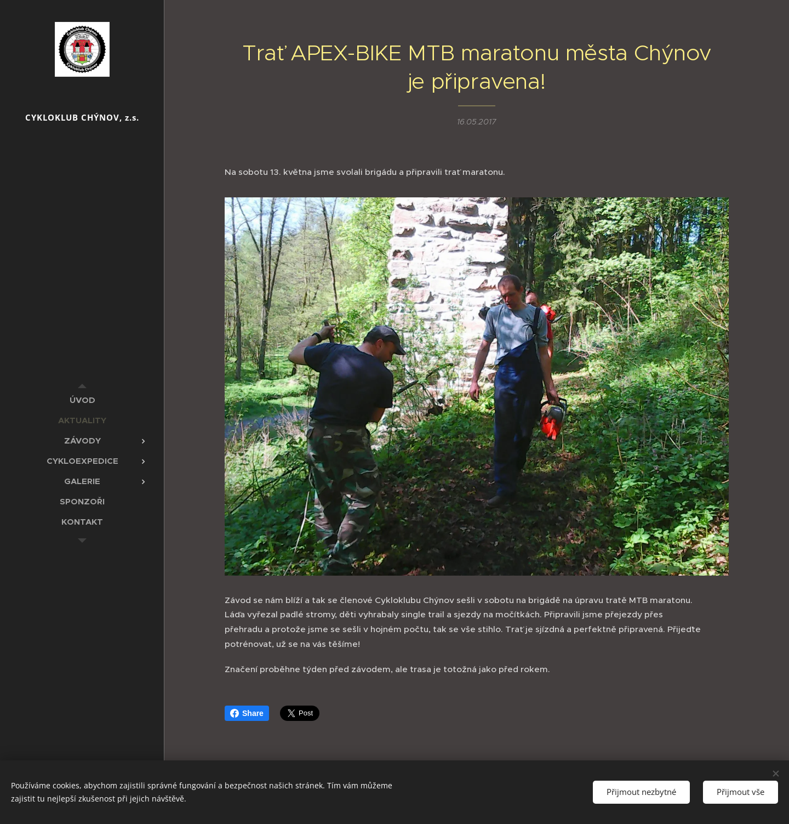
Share (247, 713)
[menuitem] (82, 400)
